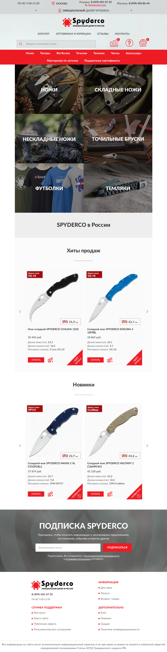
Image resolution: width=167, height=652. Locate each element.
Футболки (63, 53)
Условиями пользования (78, 559)
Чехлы (115, 53)
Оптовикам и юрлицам (73, 34)
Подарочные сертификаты (102, 60)
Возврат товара (110, 599)
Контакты (122, 34)
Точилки (81, 53)
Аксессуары (133, 53)
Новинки (106, 618)
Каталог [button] (44, 34)
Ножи (30, 53)
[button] (95, 5)
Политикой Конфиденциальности (101, 556)
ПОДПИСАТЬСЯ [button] (117, 547)
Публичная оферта (45, 624)
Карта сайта (41, 618)
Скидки (105, 624)
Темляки (99, 53)
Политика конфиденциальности (120, 629)
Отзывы (103, 34)
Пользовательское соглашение (52, 629)
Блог (103, 613)
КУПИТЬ (36, 360)
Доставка (106, 588)
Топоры (45, 53)
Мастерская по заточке (62, 60)
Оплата (105, 593)
